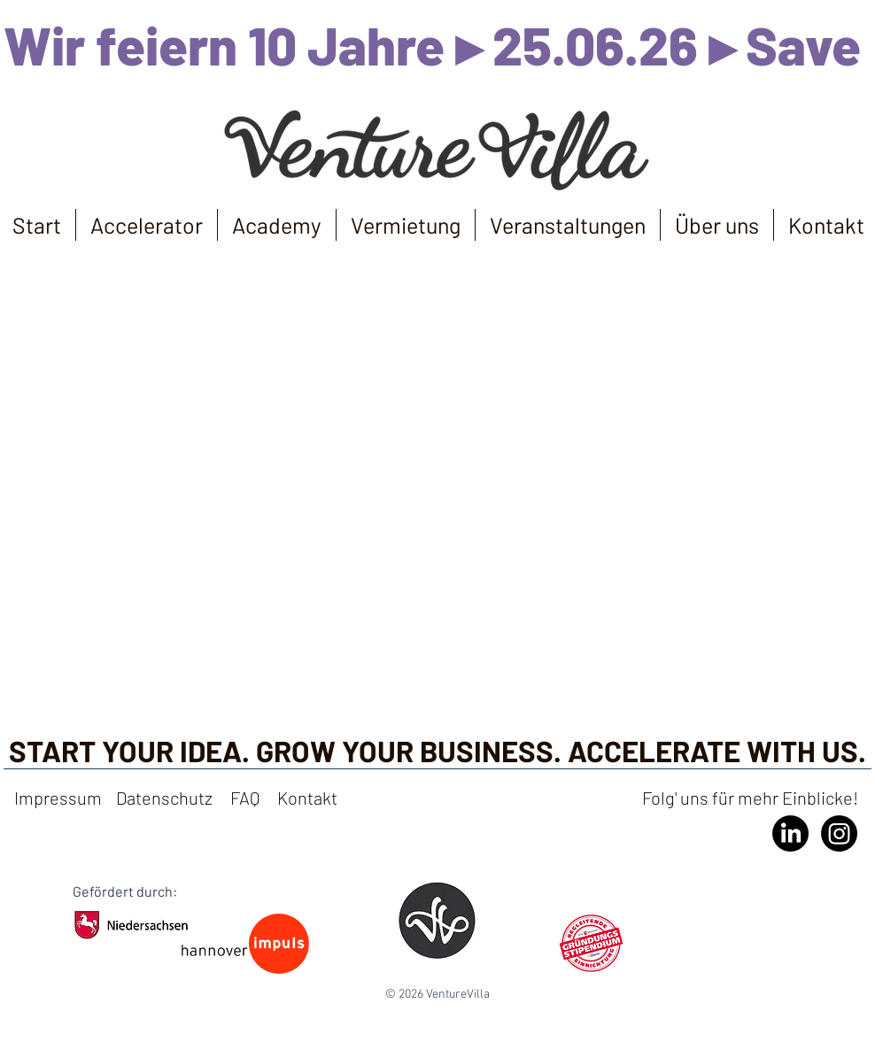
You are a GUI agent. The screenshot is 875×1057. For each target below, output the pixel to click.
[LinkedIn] (790, 833)
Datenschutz (164, 797)
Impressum (58, 797)
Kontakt (309, 797)
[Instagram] (839, 833)
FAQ (244, 797)
